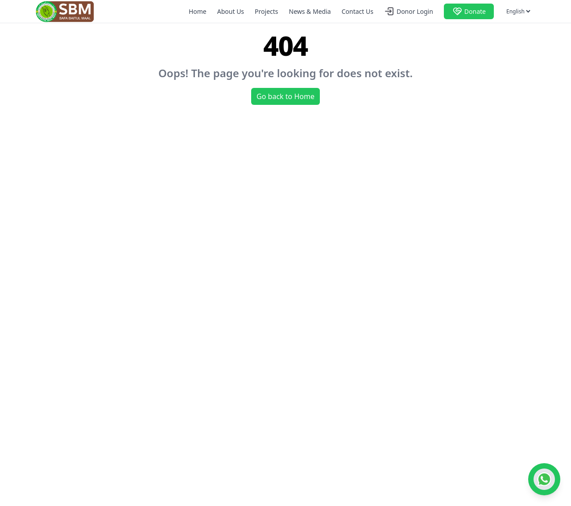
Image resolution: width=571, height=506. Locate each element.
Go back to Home (285, 96)
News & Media (310, 11)
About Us (230, 11)
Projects (266, 11)
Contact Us (357, 11)
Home (198, 11)
